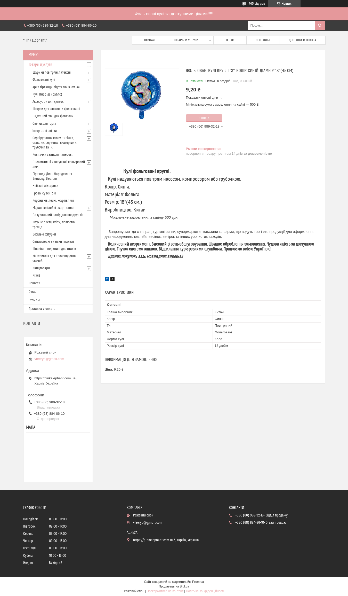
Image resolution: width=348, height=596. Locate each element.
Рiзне (36, 275)
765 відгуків (256, 3)
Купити (204, 118)
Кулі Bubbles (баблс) (47, 94)
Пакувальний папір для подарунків (58, 215)
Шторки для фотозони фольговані (56, 109)
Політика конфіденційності (205, 591)
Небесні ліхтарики (45, 186)
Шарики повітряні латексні (52, 72)
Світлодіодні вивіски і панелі (53, 242)
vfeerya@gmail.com (49, 359)
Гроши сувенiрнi (44, 193)
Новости (34, 283)
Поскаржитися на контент (165, 591)
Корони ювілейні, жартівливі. (54, 201)
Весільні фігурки (44, 234)
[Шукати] (320, 25)
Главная (148, 40)
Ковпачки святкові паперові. (53, 155)
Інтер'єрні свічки (45, 131)
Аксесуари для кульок (48, 102)
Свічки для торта (44, 124)
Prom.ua (198, 582)
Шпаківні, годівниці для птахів (54, 249)
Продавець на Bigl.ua (174, 586)
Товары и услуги (186, 40)
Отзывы (34, 300)
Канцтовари (41, 268)
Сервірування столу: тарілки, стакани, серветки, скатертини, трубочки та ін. (55, 143)
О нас (230, 40)
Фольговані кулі (44, 80)
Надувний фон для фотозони (53, 116)
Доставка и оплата (302, 40)
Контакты (263, 40)
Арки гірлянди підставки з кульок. (57, 87)
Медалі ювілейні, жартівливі (53, 208)
